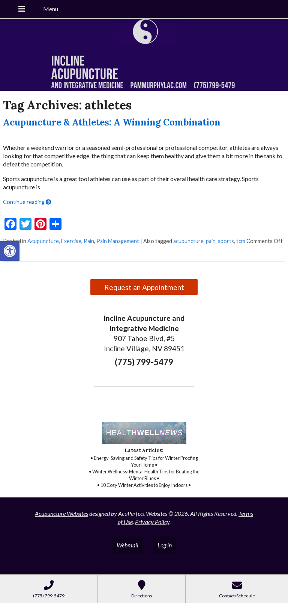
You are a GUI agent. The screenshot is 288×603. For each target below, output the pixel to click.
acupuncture (188, 241)
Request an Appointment (144, 287)
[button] (10, 251)
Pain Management (117, 241)
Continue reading (27, 202)
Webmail (127, 545)
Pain (89, 241)
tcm (240, 241)
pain (211, 241)
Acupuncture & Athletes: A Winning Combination (111, 122)
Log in (165, 545)
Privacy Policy (152, 521)
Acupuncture (43, 241)
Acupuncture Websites (61, 513)
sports (226, 241)
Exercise (71, 241)
